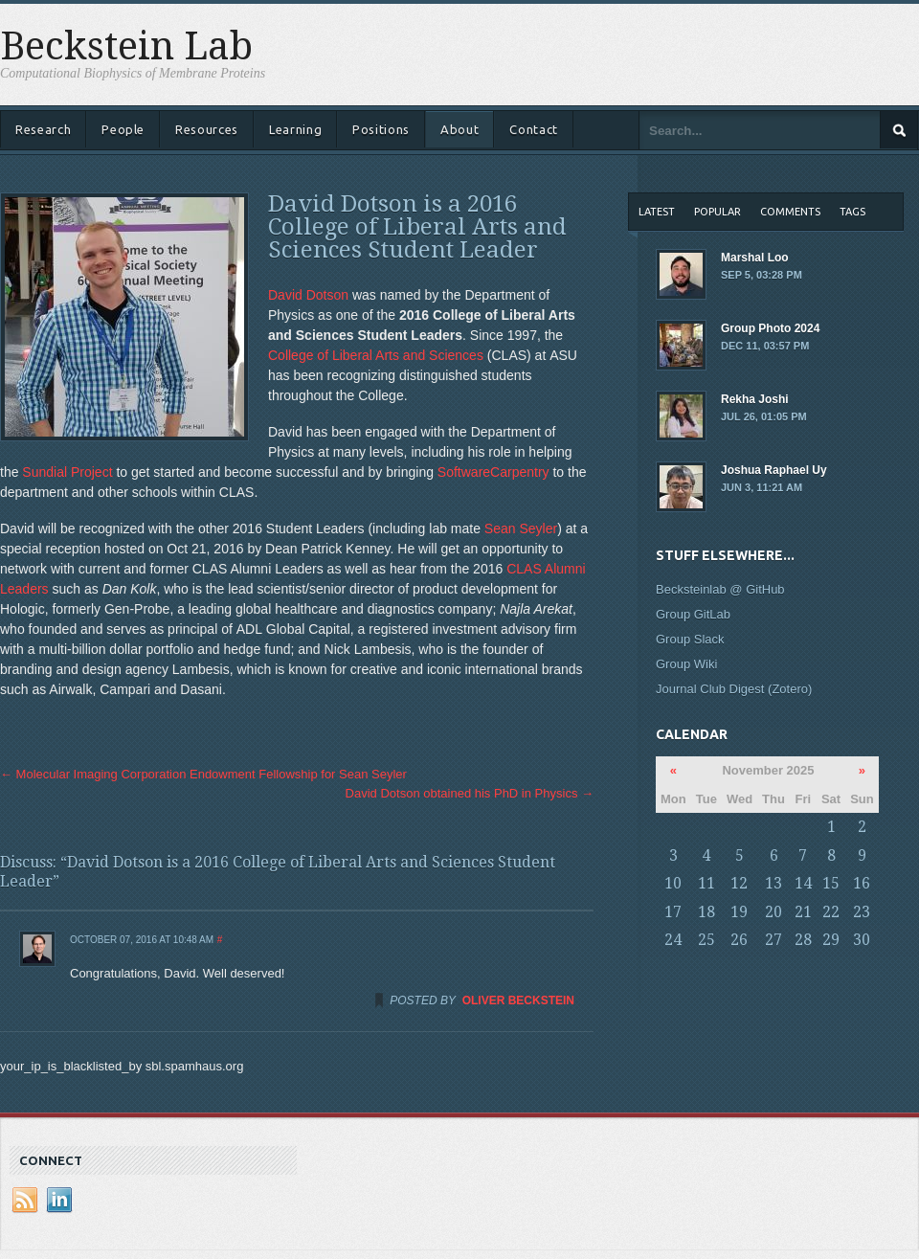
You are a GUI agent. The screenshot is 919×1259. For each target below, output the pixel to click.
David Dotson (308, 295)
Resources (206, 129)
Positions (381, 129)
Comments (790, 211)
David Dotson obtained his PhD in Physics (470, 793)
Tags (852, 211)
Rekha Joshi (780, 409)
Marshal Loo (780, 267)
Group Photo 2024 (780, 338)
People (123, 129)
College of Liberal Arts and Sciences (375, 355)
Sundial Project (67, 472)
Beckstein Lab (126, 47)
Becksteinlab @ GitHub (720, 589)
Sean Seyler (520, 528)
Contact (533, 129)
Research (43, 129)
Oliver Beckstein (518, 1000)
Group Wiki (686, 664)
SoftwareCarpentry (493, 472)
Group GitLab (693, 614)
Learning (295, 129)
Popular (717, 211)
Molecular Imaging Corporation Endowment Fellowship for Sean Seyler (203, 774)
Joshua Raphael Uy (780, 479)
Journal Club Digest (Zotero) (734, 689)
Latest (657, 211)
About (459, 129)
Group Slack (690, 639)
